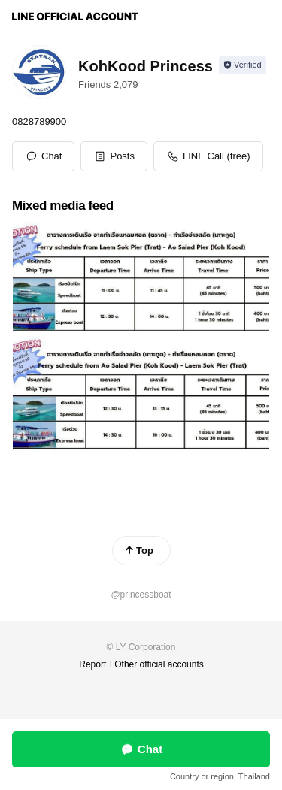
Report (92, 664)
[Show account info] (242, 65)
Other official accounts (159, 664)
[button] (113, 156)
